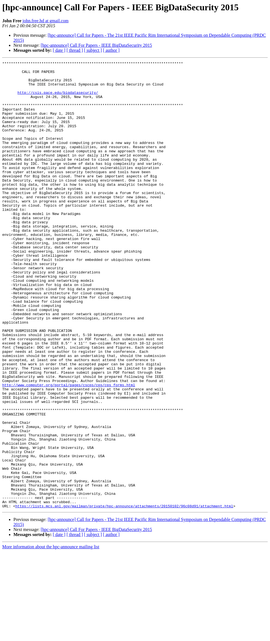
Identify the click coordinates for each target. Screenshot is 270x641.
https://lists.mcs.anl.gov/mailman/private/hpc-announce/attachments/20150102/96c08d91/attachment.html (124, 595)
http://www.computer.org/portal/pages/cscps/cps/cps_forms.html (68, 449)
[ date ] (59, 50)
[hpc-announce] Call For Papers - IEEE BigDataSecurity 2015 (96, 45)
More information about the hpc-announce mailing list (50, 636)
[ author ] (111, 50)
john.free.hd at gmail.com (46, 20)
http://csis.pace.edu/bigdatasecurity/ (58, 99)
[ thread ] (74, 50)
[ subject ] (93, 50)
